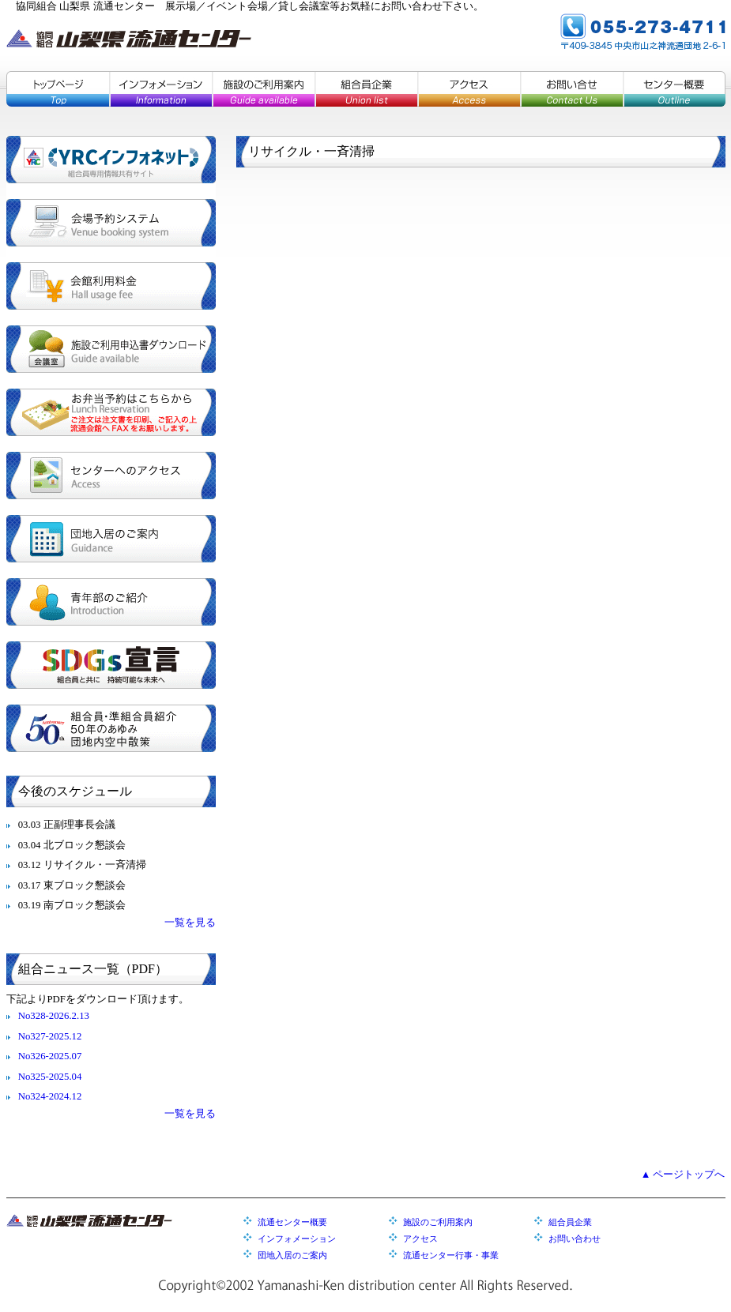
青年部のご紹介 (111, 602)
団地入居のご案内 (111, 538)
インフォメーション (160, 89)
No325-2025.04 (50, 1076)
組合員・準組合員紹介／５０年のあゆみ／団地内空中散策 (111, 728)
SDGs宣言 (111, 665)
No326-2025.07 (50, 1056)
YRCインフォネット (111, 159)
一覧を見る (190, 922)
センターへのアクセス (111, 475)
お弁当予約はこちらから (111, 412)
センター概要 (674, 89)
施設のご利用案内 (263, 89)
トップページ (57, 89)
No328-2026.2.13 (53, 1015)
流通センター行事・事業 (451, 1255)
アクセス (468, 89)
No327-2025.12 (50, 1036)
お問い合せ (571, 89)
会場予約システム (111, 222)
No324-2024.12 (50, 1096)
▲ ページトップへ (683, 1174)
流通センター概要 (292, 1222)
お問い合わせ (574, 1238)
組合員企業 (366, 89)
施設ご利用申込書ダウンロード (111, 349)
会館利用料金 (111, 286)
